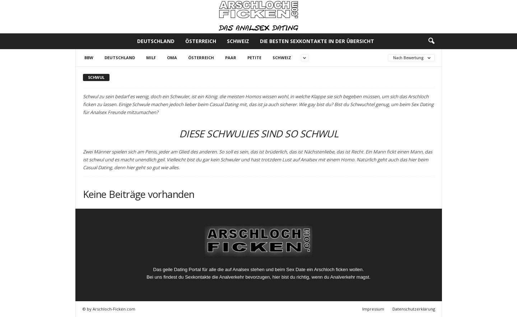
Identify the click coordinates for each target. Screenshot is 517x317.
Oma (172, 57)
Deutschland (155, 41)
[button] (431, 41)
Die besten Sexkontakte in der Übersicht (317, 41)
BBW (88, 57)
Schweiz (238, 41)
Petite (254, 57)
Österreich (200, 41)
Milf (151, 57)
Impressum (373, 309)
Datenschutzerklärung (413, 309)
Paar (230, 57)
